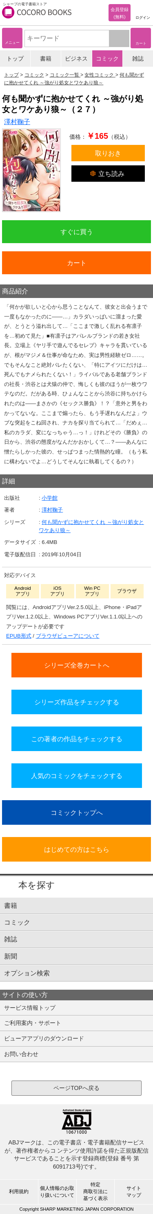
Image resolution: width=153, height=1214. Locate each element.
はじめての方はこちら (76, 849)
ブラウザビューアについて (68, 636)
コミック (107, 58)
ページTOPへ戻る (76, 1088)
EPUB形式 (18, 636)
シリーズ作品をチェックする (76, 702)
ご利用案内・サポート (32, 1023)
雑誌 (138, 58)
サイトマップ (133, 1191)
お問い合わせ (21, 1054)
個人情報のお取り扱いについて (57, 1191)
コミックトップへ (77, 812)
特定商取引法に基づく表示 (95, 1191)
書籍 (45, 58)
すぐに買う (76, 231)
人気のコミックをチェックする (76, 775)
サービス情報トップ (29, 1007)
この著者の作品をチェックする (76, 738)
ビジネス (76, 58)
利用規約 (19, 1191)
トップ (15, 58)
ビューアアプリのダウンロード (44, 1038)
